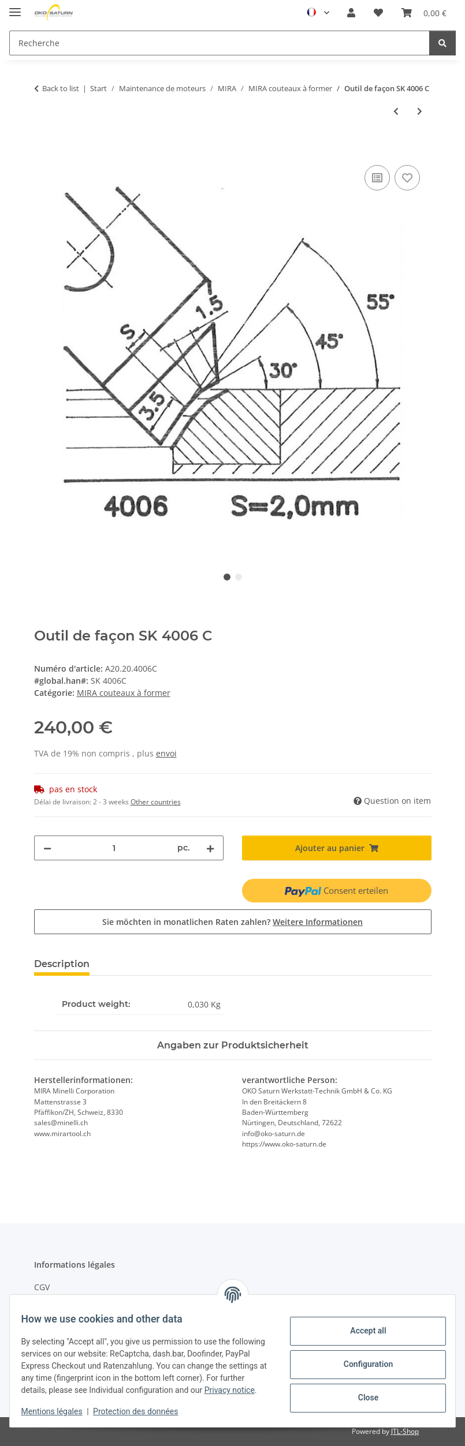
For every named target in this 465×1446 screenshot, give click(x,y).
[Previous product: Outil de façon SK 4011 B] (396, 111)
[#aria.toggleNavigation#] (15, 7)
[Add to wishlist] (407, 177)
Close (361, 1391)
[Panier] (424, 12)
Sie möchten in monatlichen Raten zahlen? (232, 921)
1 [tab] (227, 577)
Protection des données (143, 1411)
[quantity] (114, 848)
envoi (166, 753)
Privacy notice (132, 1390)
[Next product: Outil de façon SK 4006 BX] (419, 111)
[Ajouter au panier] (43, 149)
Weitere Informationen (318, 921)
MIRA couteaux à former (123, 692)
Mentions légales (59, 1411)
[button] (351, 12)
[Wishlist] (378, 12)
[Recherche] (219, 43)
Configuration (360, 1358)
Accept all (361, 1324)
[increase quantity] (210, 848)
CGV (42, 1287)
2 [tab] (238, 577)
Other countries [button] (156, 802)
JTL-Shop (405, 1431)
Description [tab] (62, 963)
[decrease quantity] (47, 848)
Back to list (60, 88)
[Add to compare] (377, 177)
